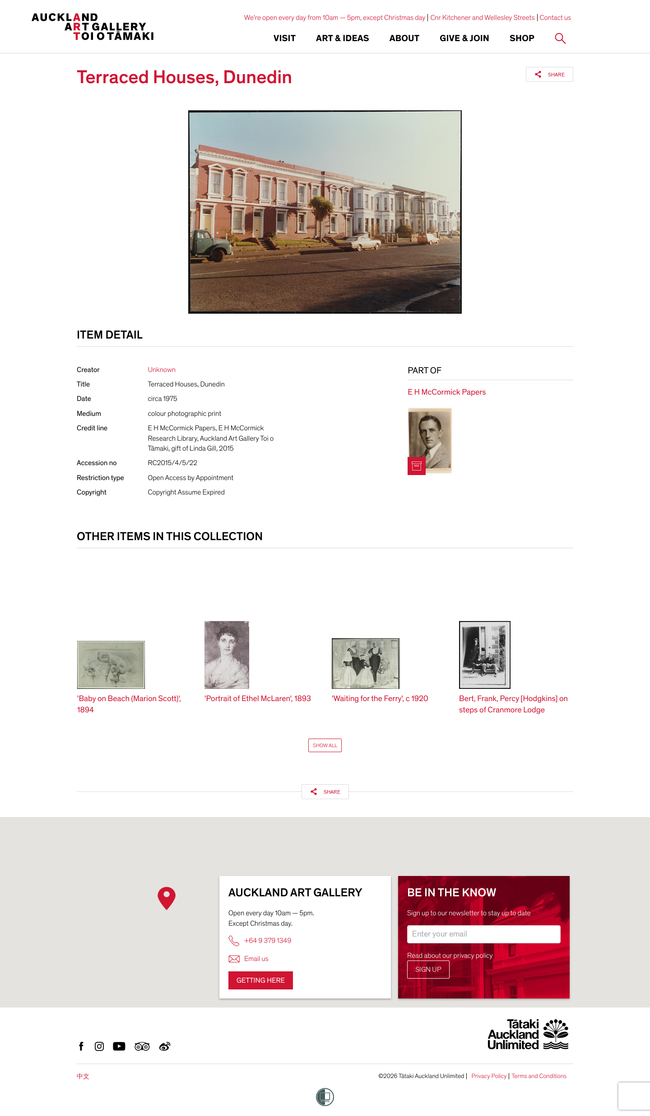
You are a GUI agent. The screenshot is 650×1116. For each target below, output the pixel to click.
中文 (83, 1076)
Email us (248, 959)
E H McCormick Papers (447, 392)
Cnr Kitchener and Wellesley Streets (482, 17)
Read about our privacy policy (450, 956)
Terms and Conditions (538, 1076)
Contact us (555, 17)
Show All (325, 745)
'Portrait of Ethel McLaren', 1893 (257, 699)
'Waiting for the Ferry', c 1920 (380, 699)
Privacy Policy (488, 1076)
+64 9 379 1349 (259, 940)
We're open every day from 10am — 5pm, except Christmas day (335, 17)
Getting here (261, 980)
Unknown (162, 370)
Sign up (428, 970)
